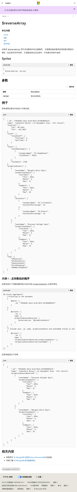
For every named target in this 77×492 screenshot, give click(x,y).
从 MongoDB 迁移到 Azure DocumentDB (30, 457)
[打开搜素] (74, 3)
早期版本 (44, 485)
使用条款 (20, 489)
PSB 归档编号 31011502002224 (38, 482)
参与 (59, 485)
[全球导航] (2, 3)
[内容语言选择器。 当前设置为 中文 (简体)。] (8, 477)
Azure (4, 16)
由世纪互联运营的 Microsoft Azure (14, 485)
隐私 (54, 482)
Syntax (6, 35)
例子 (5, 41)
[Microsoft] (38, 3)
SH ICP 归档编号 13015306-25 (12, 482)
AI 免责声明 (34, 485)
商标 (28, 489)
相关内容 (7, 44)
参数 (5, 38)
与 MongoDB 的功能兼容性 (24, 460)
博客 (52, 485)
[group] (38, 321)
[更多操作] (73, 16)
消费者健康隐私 (7, 489)
